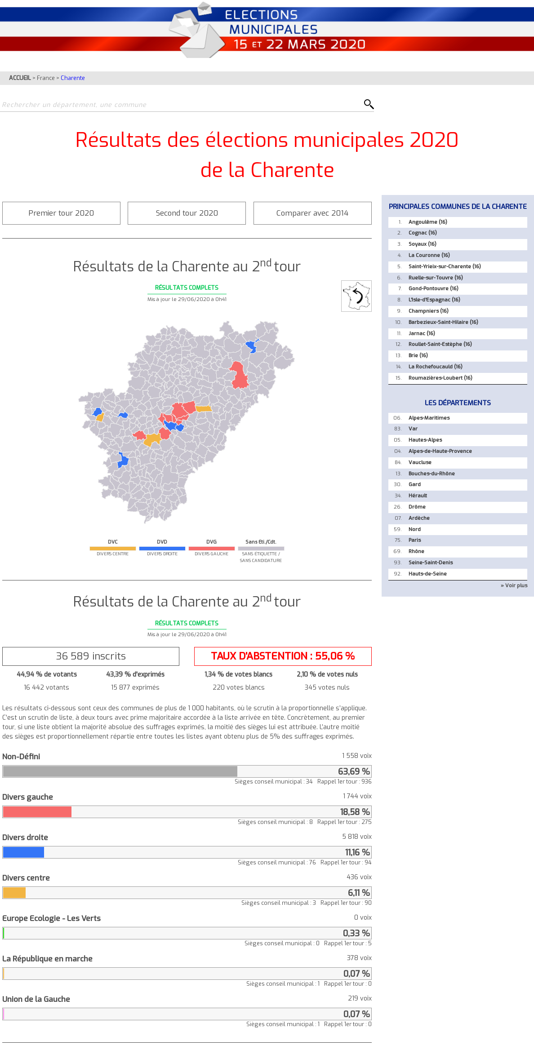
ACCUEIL (20, 78)
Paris (415, 540)
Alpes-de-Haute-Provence (440, 451)
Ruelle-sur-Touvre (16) (436, 278)
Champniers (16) (429, 311)
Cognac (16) (423, 233)
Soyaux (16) (422, 244)
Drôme (417, 507)
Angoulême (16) (428, 222)
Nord (415, 529)
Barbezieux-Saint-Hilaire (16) (443, 322)
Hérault (418, 495)
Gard (415, 484)
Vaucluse (420, 462)
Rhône (416, 551)
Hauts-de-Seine (428, 574)
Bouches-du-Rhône (432, 473)
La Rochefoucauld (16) (436, 366)
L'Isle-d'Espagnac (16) (434, 300)
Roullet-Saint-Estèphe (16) (440, 344)
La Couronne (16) (429, 255)
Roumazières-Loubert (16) (440, 378)
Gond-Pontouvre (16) (433, 288)
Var (413, 428)
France (46, 78)
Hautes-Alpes (425, 440)
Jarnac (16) (422, 333)
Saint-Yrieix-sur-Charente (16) (445, 266)
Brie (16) (418, 355)
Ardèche (419, 518)
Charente (73, 78)
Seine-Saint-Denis (431, 562)
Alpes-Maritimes (429, 418)
